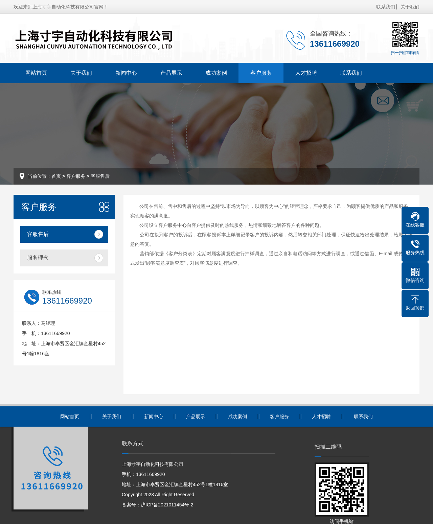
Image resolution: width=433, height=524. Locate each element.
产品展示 (171, 73)
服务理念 (38, 258)
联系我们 (385, 6)
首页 (56, 176)
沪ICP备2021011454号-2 (167, 504)
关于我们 (410, 6)
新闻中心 (126, 73)
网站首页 (36, 73)
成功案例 (216, 73)
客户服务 (261, 73)
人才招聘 (306, 73)
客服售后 (100, 176)
